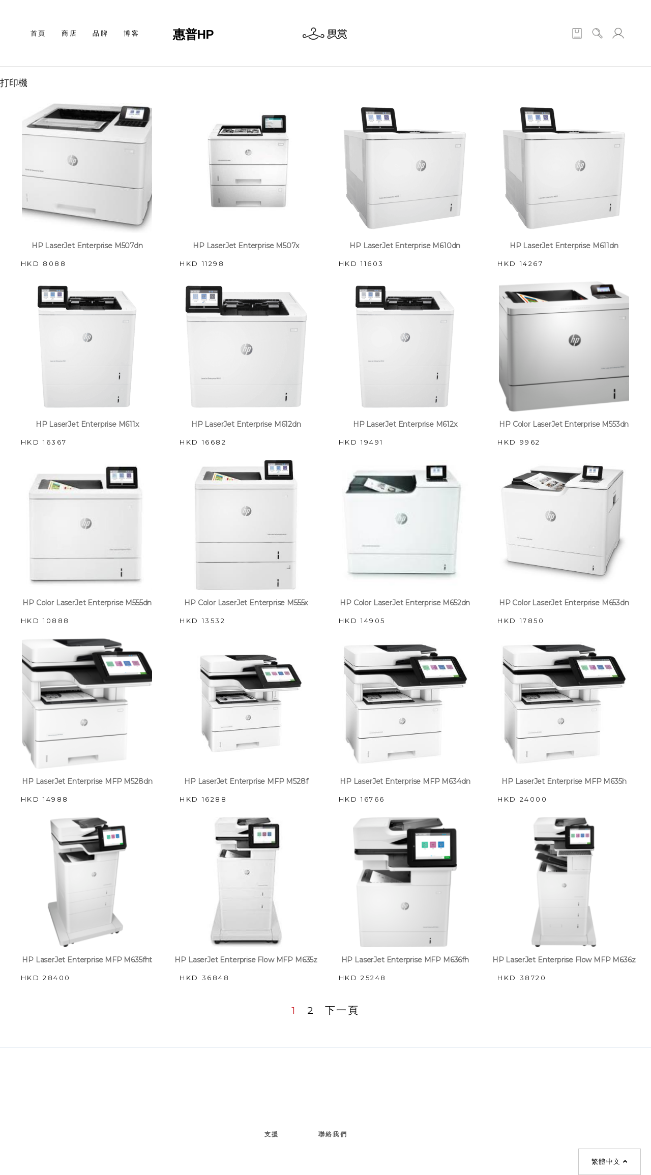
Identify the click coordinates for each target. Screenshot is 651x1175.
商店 (69, 33)
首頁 (38, 33)
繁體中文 (609, 1161)
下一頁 (342, 1010)
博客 (131, 33)
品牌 (100, 33)
